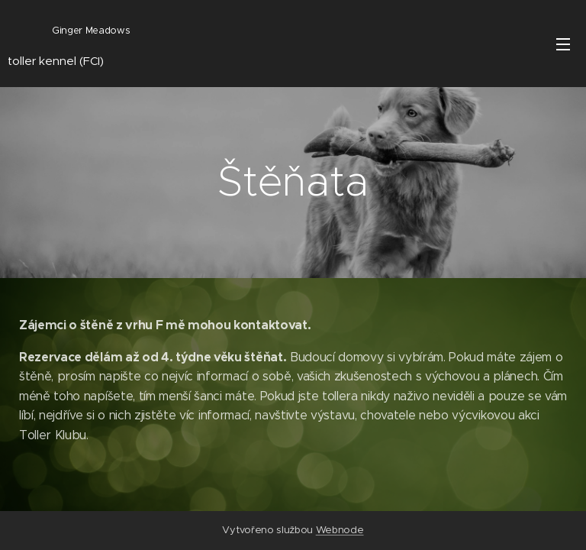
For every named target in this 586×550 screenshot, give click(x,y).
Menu (563, 44)
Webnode (340, 529)
